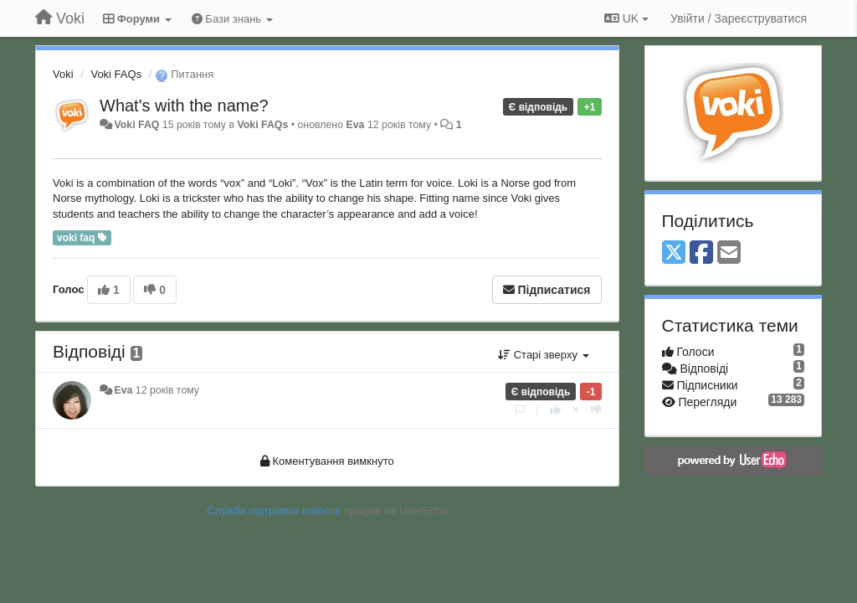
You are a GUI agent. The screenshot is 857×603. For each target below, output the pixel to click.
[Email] (729, 253)
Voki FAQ (136, 125)
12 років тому (167, 390)
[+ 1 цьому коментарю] (555, 410)
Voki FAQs (115, 74)
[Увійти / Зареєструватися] (738, 18)
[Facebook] (701, 253)
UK (626, 18)
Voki (63, 74)
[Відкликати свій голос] (576, 410)
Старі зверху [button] (543, 354)
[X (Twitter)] (673, 253)
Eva (355, 125)
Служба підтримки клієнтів (274, 510)
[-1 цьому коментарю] (596, 410)
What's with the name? (184, 105)
